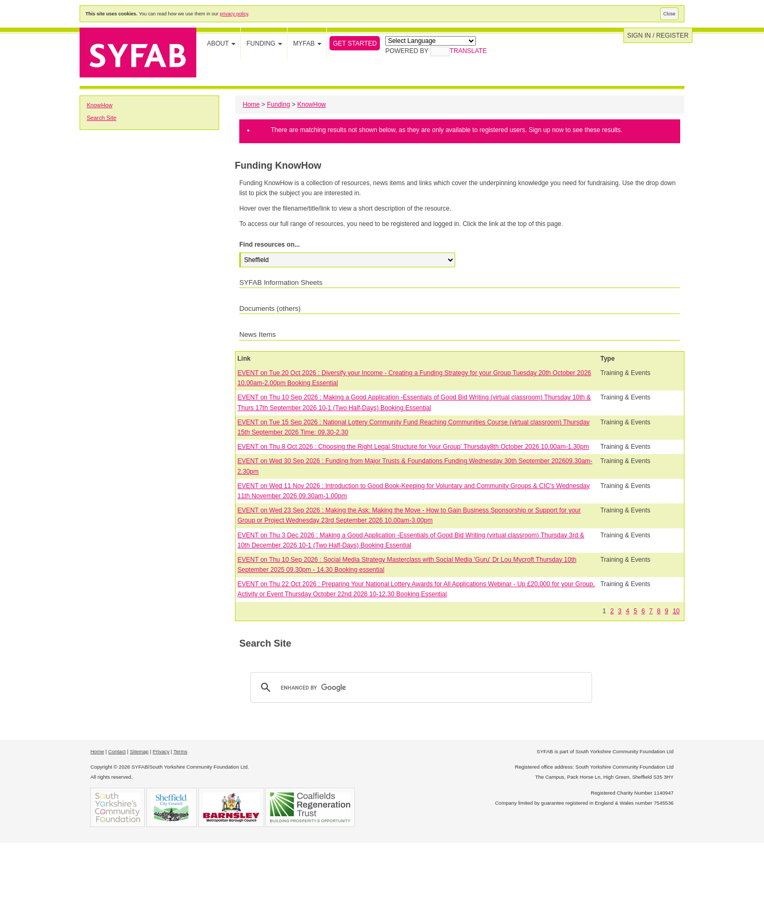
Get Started (355, 43)
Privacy (161, 751)
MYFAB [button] (307, 43)
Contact (117, 751)
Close (669, 13)
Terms (180, 751)
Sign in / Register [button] (658, 35)
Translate (458, 51)
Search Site (101, 118)
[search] (420, 687)
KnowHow (99, 105)
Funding (278, 104)
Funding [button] (264, 43)
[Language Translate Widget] (430, 41)
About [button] (221, 43)
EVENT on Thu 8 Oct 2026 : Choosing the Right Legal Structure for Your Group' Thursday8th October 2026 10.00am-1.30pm (413, 446)
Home (251, 104)
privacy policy (234, 13)
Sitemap (139, 751)
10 (676, 611)
